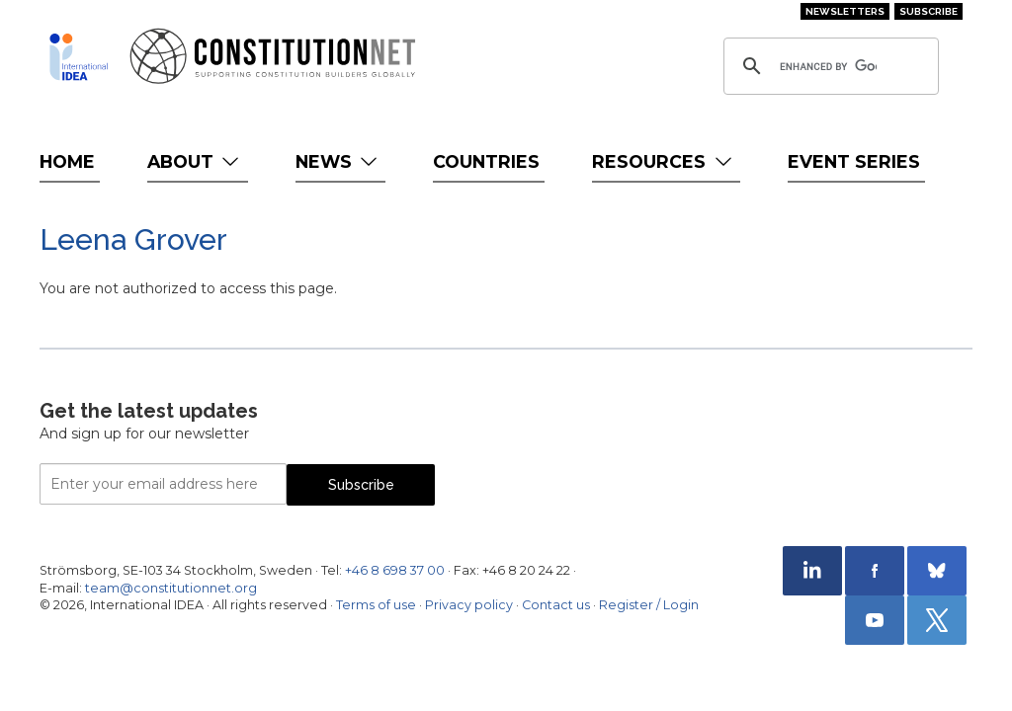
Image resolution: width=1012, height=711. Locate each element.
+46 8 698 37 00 (395, 570)
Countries (486, 161)
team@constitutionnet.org (171, 588)
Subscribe (928, 11)
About (195, 161)
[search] (828, 66)
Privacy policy (469, 604)
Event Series (854, 161)
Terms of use (376, 604)
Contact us (556, 604)
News (338, 161)
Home (67, 161)
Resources (663, 161)
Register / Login (649, 604)
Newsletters (845, 11)
